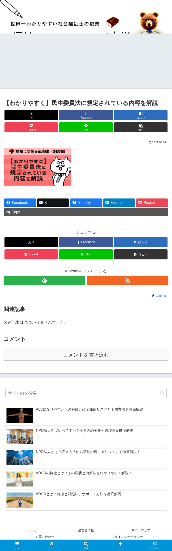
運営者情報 (86, 530)
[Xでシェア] (31, 115)
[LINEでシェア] (86, 127)
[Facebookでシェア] (86, 115)
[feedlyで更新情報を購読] (44, 280)
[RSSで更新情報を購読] (127, 280)
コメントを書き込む (86, 355)
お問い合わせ (44, 536)
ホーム (31, 530)
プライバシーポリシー (127, 536)
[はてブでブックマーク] (141, 115)
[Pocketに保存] (31, 127)
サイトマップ (140, 530)
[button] (141, 127)
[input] (86, 393)
